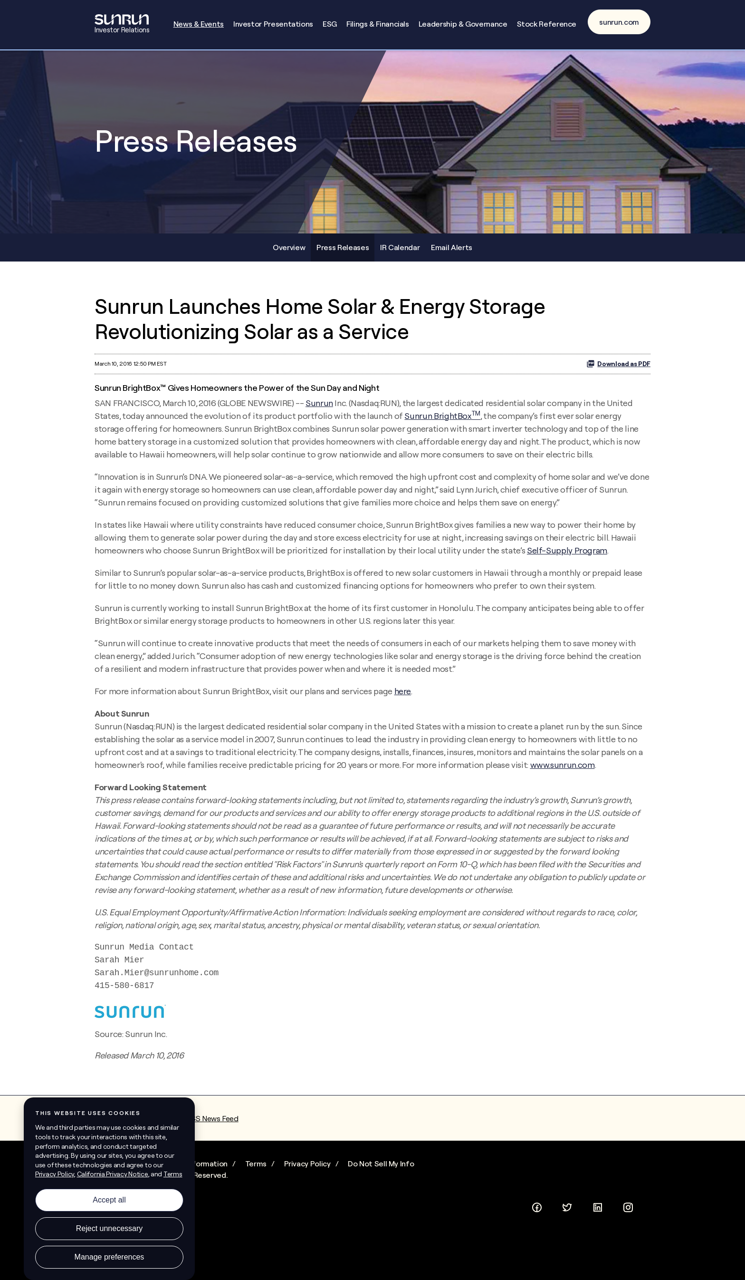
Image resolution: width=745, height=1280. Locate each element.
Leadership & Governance (463, 24)
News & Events (198, 24)
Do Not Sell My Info (381, 1163)
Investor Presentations (273, 24)
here (402, 691)
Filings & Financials (377, 24)
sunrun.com (619, 22)
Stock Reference (547, 24)
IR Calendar (400, 247)
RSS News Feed (212, 1118)
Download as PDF (618, 363)
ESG (330, 24)
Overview (289, 247)
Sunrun (319, 403)
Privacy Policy (307, 1163)
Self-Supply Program (567, 550)
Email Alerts (451, 247)
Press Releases (342, 247)
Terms (256, 1163)
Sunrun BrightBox (442, 415)
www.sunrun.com (562, 764)
